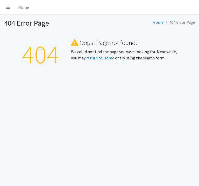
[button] (8, 7)
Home (23, 7)
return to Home (100, 57)
